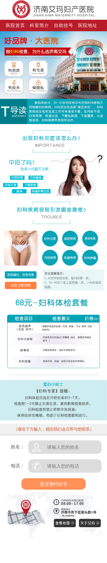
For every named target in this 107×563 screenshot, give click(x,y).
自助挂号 (63, 25)
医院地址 (87, 25)
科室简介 (39, 25)
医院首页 (15, 25)
